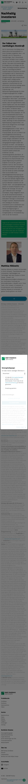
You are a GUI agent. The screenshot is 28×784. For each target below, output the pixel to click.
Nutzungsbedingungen (17, 377)
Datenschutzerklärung (11, 382)
